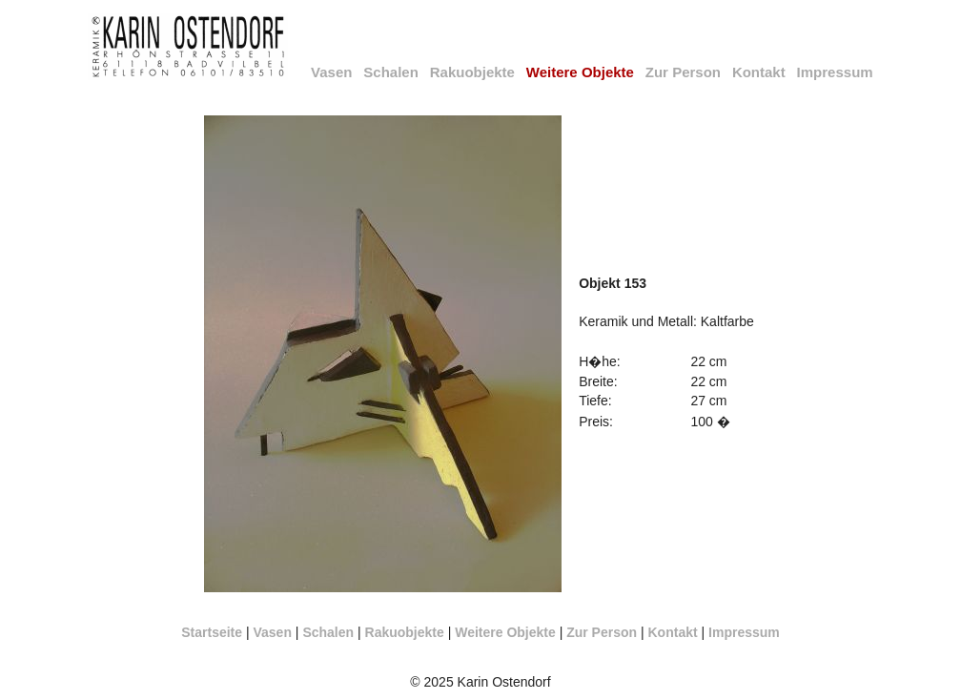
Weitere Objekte (505, 632)
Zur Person (683, 72)
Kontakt (759, 72)
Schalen (391, 72)
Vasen (331, 72)
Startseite (211, 632)
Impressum (835, 72)
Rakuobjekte (472, 72)
